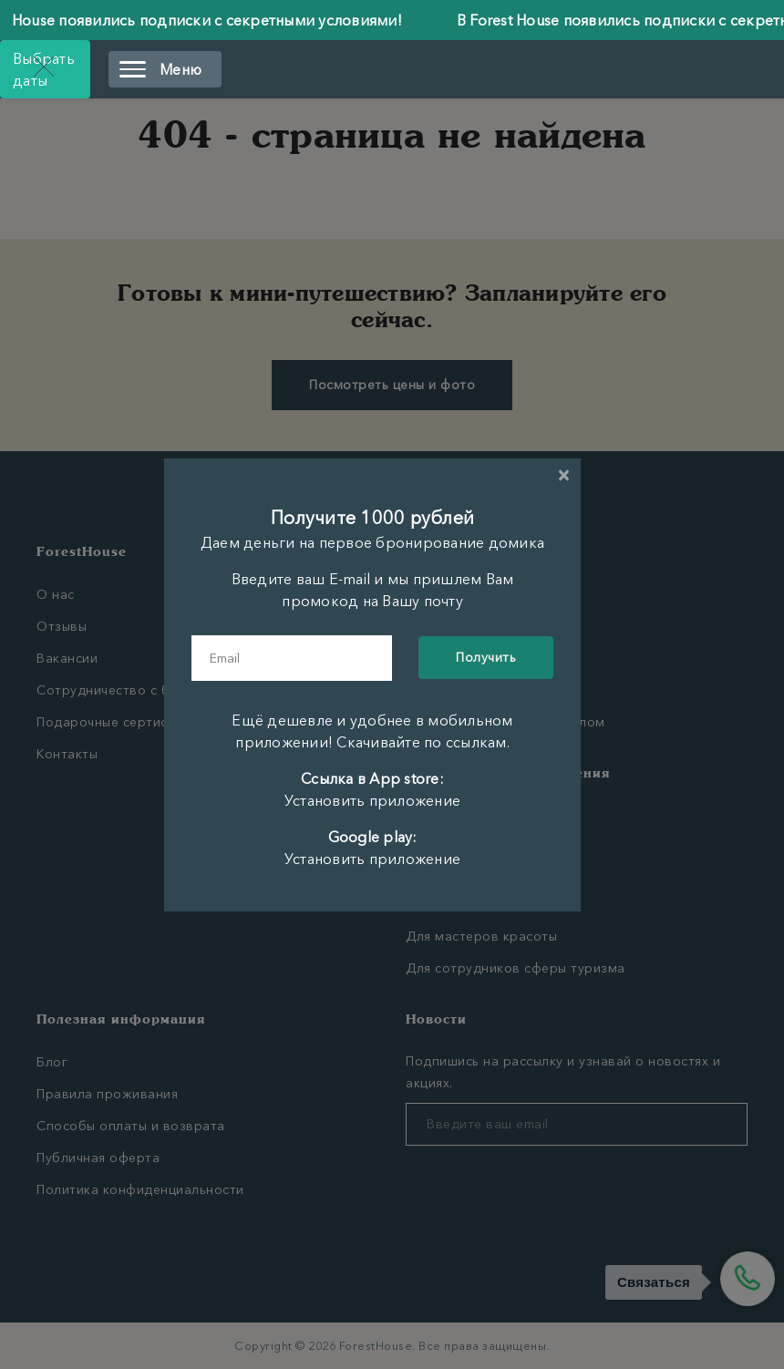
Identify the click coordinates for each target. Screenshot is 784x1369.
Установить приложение (372, 800)
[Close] (563, 474)
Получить (486, 657)
